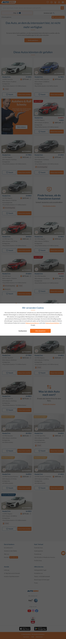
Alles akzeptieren (40, 331)
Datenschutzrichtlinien (52, 323)
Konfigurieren (23, 331)
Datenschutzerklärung (32, 323)
